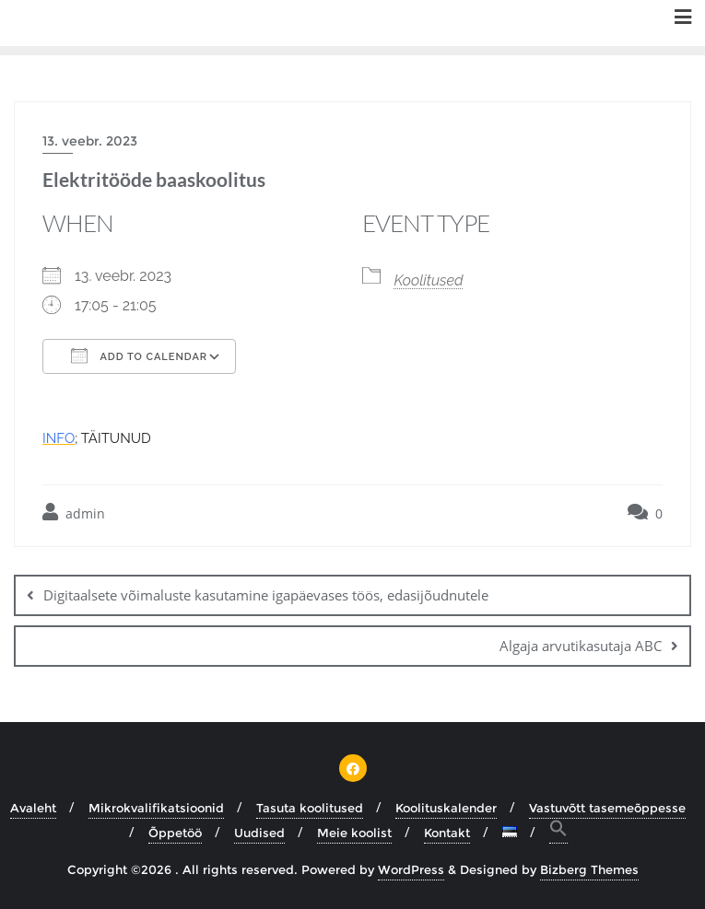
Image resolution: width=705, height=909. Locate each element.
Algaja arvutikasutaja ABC (580, 645)
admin (73, 512)
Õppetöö (175, 832)
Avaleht (33, 807)
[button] (558, 831)
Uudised (259, 832)
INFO (58, 438)
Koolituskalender (446, 807)
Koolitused (429, 280)
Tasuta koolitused (309, 807)
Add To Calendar (139, 355)
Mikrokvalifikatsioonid (156, 807)
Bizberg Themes (589, 869)
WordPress (411, 869)
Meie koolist (354, 832)
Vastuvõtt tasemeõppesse (607, 807)
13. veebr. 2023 (89, 141)
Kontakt (447, 832)
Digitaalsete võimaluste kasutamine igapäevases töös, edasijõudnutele (265, 595)
